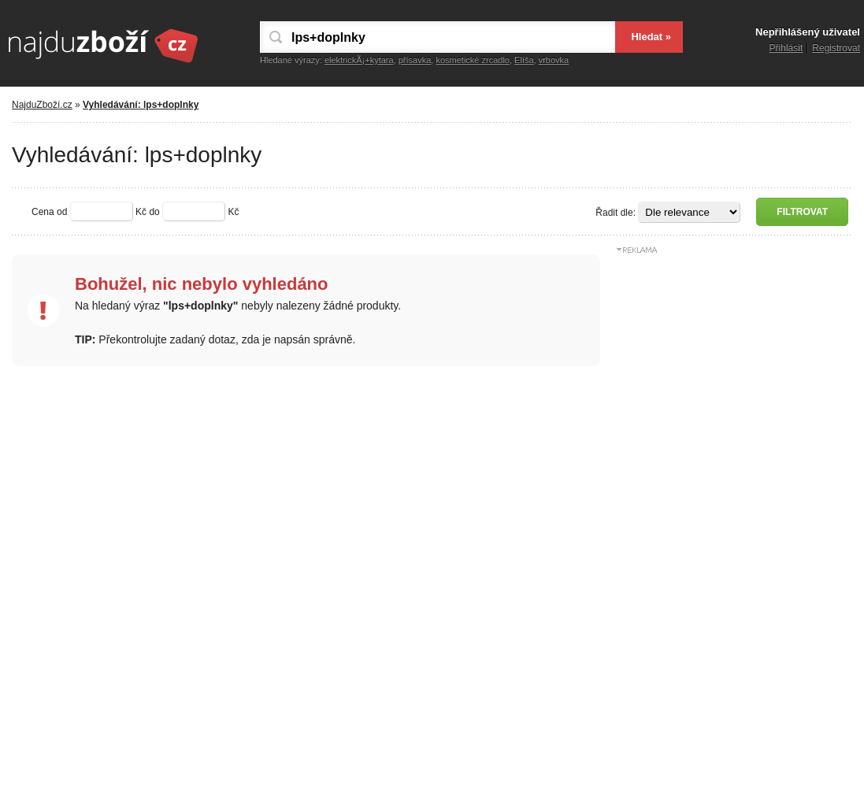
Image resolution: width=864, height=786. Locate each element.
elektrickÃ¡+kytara (359, 60)
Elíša (523, 60)
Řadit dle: (615, 212)
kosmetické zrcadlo (473, 60)
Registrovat (836, 48)
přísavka (415, 60)
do (154, 211)
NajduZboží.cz (42, 104)
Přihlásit (786, 48)
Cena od (49, 211)
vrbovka (554, 60)
